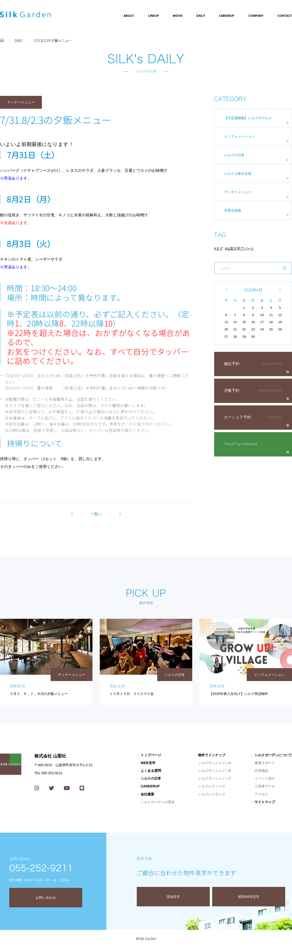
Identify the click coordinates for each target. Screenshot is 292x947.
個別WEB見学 (248, 897)
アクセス (261, 794)
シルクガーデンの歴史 (158, 802)
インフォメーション (239, 136)
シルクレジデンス (211, 794)
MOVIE (177, 16)
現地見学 (173, 897)
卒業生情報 (232, 210)
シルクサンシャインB (214, 771)
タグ (219, 248)
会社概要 (147, 794)
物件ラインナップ (211, 755)
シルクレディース (211, 786)
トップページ (151, 755)
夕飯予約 (231, 390)
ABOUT (129, 16)
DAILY (200, 16)
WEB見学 (148, 763)
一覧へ (96, 514)
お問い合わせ (46, 898)
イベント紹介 (265, 778)
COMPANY (256, 16)
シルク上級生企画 (237, 173)
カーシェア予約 (237, 417)
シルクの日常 (234, 155)
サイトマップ (265, 802)
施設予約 (231, 364)
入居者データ (265, 786)
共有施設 (261, 771)
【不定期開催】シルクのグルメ (248, 118)
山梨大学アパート (240, 248)
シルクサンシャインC (214, 778)
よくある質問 (151, 771)
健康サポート (265, 763)
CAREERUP (226, 16)
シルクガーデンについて (273, 755)
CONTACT (284, 16)
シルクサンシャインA (214, 763)
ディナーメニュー (237, 192)
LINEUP (153, 16)
